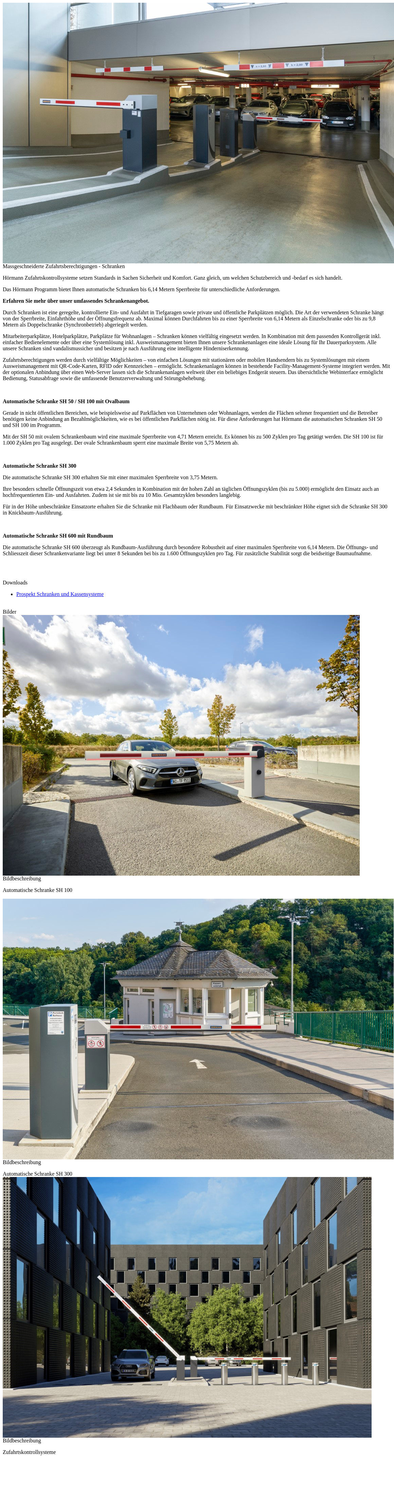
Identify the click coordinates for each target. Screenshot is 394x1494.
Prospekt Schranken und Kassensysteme (60, 594)
